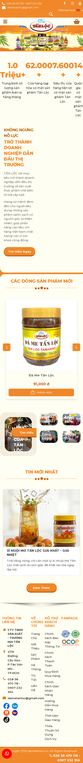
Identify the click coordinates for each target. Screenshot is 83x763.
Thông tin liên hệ (11, 620)
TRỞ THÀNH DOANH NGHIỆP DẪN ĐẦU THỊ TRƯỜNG (18, 153)
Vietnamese (66, 10)
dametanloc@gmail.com (22, 7)
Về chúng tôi (37, 622)
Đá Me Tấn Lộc (41, 375)
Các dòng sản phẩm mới (42, 281)
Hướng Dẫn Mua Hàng (51, 705)
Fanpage (69, 618)
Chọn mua (41, 392)
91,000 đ (41, 384)
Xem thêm (41, 588)
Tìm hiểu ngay (19, 251)
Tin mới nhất (41, 472)
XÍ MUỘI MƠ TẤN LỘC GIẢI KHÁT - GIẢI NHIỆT (38, 553)
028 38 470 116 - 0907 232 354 (24, 3)
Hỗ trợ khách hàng (51, 622)
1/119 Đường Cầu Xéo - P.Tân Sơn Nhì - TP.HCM (15, 662)
